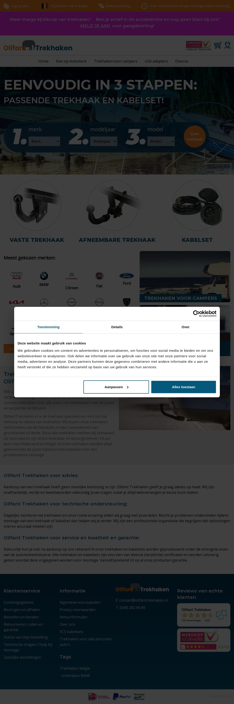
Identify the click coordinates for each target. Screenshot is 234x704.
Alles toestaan (183, 387)
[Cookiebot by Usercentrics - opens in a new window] (196, 313)
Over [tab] (186, 327)
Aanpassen (116, 387)
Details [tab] (117, 327)
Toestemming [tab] (48, 327)
